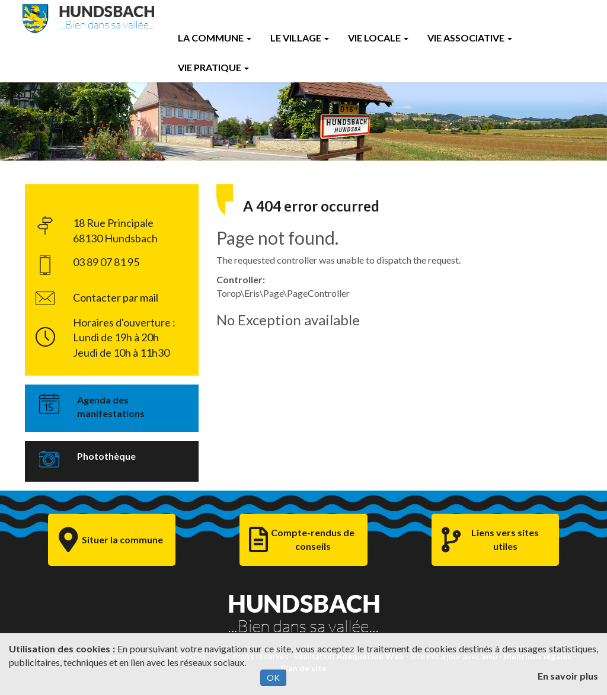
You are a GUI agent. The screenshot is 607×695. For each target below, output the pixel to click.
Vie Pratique (213, 67)
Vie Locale (378, 37)
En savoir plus (568, 675)
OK (273, 677)
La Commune (214, 37)
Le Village (299, 37)
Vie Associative (469, 37)
